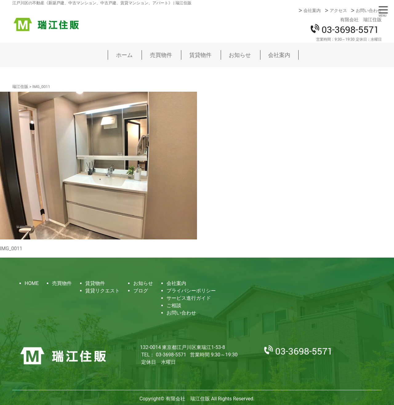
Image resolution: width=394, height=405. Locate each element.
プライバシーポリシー (191, 291)
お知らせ (240, 55)
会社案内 (312, 10)
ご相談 (174, 305)
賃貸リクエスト (102, 291)
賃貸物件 (200, 55)
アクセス (338, 10)
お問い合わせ (369, 10)
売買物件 (161, 55)
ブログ (140, 291)
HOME (31, 283)
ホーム (124, 55)
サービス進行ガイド (189, 298)
